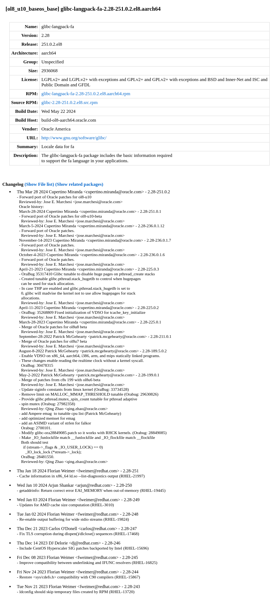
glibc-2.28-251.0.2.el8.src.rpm (69, 102)
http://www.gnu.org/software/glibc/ (74, 137)
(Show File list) (39, 184)
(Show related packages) (79, 184)
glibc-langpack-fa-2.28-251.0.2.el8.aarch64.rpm (85, 93)
